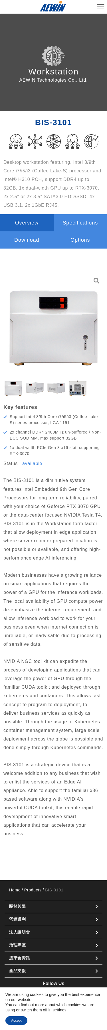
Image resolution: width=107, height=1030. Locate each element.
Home (15, 890)
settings (59, 1010)
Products (33, 890)
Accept (16, 1021)
